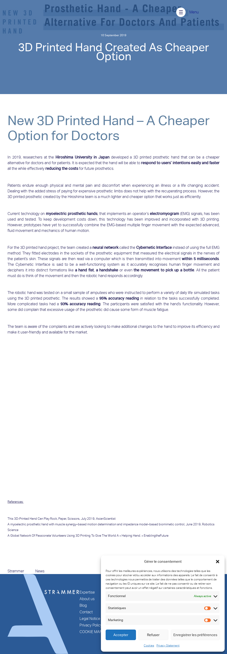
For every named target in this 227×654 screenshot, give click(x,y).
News (39, 571)
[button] (217, 561)
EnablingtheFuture (156, 535)
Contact (86, 612)
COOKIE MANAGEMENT (99, 632)
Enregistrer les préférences (195, 635)
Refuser (153, 635)
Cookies (149, 645)
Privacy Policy (91, 625)
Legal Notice (90, 618)
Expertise (87, 592)
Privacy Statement (167, 645)
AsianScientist (105, 518)
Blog (83, 605)
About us (87, 599)
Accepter (120, 635)
